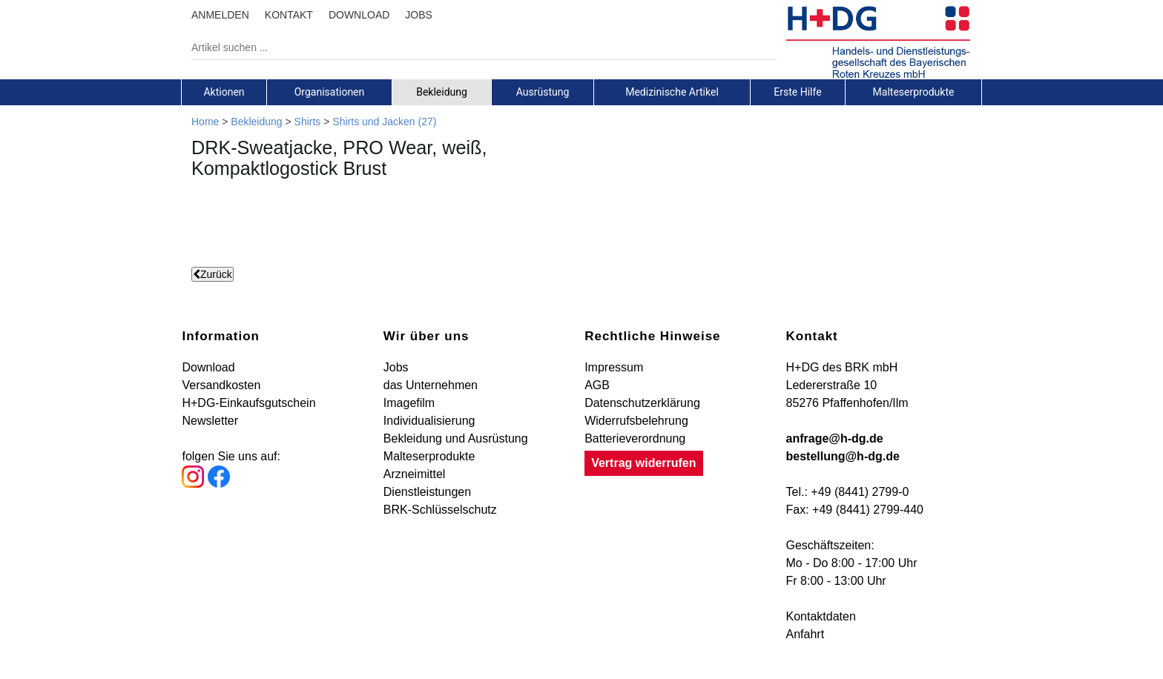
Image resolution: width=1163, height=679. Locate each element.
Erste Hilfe (797, 92)
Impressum (613, 367)
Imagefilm (409, 403)
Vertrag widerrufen (643, 463)
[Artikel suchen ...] (472, 47)
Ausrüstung (543, 92)
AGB (597, 385)
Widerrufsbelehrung (636, 420)
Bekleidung (441, 92)
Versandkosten (221, 385)
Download (208, 367)
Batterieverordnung (634, 438)
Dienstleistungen (427, 492)
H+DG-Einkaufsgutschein (248, 403)
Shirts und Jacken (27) (384, 121)
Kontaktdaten (821, 616)
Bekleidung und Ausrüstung (455, 438)
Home (205, 121)
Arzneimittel (414, 474)
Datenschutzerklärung (642, 403)
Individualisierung (429, 420)
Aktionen (223, 92)
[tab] (224, 92)
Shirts (307, 121)
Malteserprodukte (914, 92)
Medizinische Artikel (672, 92)
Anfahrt (805, 634)
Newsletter (210, 420)
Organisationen (329, 92)
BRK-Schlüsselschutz (440, 509)
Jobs (396, 367)
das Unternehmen (430, 385)
